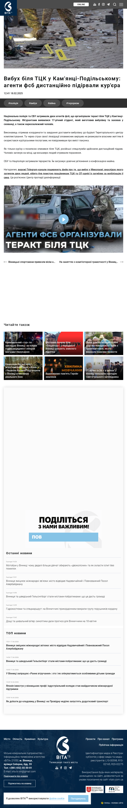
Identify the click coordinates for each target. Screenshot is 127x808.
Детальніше (63, 565)
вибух (33, 103)
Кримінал (30, 738)
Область (17, 738)
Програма (117, 738)
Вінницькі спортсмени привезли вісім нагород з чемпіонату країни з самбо (32, 261)
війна (52, 103)
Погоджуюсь (78, 798)
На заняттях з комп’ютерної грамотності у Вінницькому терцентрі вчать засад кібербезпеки (91, 261)
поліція (14, 103)
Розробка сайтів (117, 803)
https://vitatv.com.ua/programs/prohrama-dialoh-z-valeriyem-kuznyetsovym (63, 290)
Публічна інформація (111, 744)
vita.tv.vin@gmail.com (24, 771)
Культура (43, 738)
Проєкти (90, 738)
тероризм (73, 103)
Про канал (103, 738)
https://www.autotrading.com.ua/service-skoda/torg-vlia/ (63, 447)
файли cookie (56, 798)
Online (81, 4)
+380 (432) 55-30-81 (20, 767)
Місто (7, 738)
